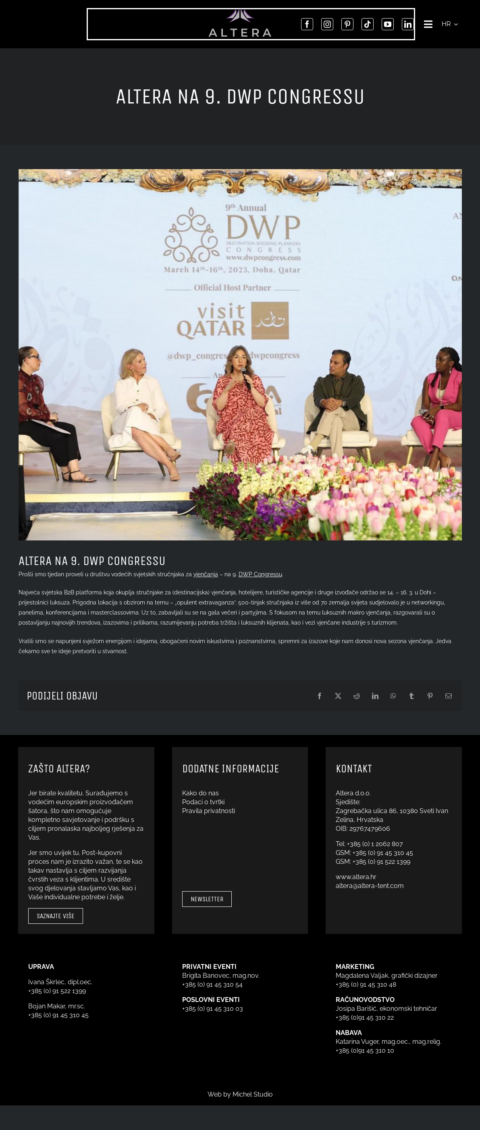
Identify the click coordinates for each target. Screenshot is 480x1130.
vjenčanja (205, 574)
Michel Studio (253, 1094)
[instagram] (326, 24)
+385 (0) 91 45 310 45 (383, 853)
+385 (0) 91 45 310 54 (212, 984)
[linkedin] (406, 24)
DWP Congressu (260, 574)
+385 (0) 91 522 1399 (381, 861)
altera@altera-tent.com (370, 886)
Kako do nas (200, 793)
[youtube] (386, 24)
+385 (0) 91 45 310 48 (366, 984)
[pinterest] (346, 24)
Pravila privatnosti (208, 811)
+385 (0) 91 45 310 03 (212, 1008)
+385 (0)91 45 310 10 (365, 1050)
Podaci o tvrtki (203, 802)
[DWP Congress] (240, 354)
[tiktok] (366, 24)
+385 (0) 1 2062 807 (375, 844)
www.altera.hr (356, 877)
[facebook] (305, 24)
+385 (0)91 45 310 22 (365, 1017)
